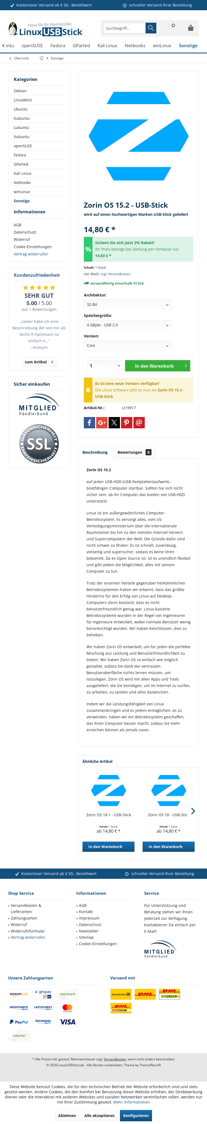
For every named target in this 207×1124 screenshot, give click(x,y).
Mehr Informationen (131, 1102)
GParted (21, 164)
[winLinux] (162, 46)
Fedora (20, 155)
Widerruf (22, 249)
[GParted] (81, 46)
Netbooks (22, 182)
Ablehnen (67, 1115)
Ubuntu (20, 109)
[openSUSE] (32, 46)
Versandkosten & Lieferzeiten (26, 908)
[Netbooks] (135, 46)
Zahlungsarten (24, 918)
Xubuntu (21, 136)
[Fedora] (58, 46)
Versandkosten (115, 1059)
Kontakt (86, 911)
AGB (17, 234)
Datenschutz (25, 241)
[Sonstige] (188, 46)
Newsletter (89, 931)
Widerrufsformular (28, 931)
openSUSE (23, 145)
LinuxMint (23, 100)
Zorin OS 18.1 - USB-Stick (108, 814)
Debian (20, 90)
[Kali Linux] (107, 46)
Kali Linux (22, 173)
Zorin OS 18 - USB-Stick (168, 814)
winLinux (22, 191)
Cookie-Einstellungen (33, 256)
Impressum (89, 918)
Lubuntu (21, 127)
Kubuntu (22, 118)
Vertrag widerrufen (31, 263)
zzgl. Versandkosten (115, 274)
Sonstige (22, 200)
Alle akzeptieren (99, 1115)
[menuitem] (191, 28)
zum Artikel (39, 370)
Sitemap (86, 937)
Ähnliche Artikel (97, 761)
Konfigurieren (136, 1115)
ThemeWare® (150, 1065)
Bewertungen (134, 452)
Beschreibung (95, 452)
